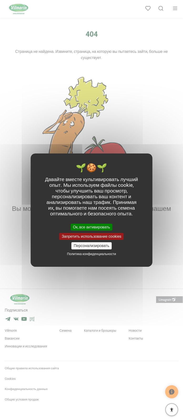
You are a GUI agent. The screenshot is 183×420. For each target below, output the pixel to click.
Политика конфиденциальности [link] (91, 254)
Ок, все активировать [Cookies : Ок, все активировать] (91, 227)
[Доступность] (171, 409)
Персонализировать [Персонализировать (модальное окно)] (91, 245)
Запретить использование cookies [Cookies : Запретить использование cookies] (91, 236)
